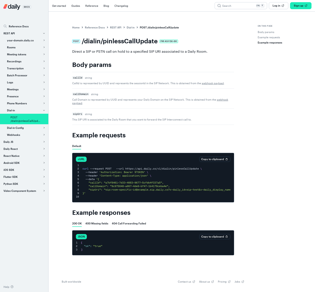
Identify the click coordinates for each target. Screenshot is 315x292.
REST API (115, 27)
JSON (81, 236)
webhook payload (213, 83)
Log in (279, 5)
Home (76, 27)
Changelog (121, 5)
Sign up (301, 5)
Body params (91, 65)
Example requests (99, 135)
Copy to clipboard (214, 159)
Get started (59, 5)
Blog (106, 5)
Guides (75, 5)
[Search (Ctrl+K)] (241, 5)
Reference (91, 5)
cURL (81, 159)
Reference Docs (95, 27)
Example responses (101, 213)
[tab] (76, 146)
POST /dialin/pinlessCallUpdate (159, 27)
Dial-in (131, 27)
